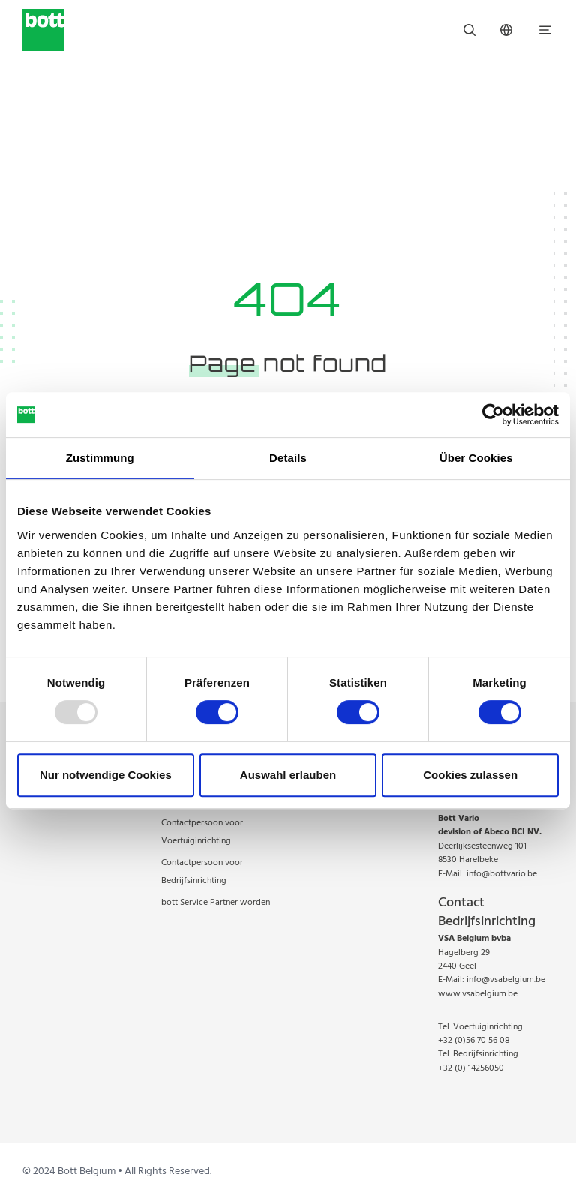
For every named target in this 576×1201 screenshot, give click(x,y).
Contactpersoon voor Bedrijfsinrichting (202, 871)
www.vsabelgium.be (478, 994)
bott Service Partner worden (215, 902)
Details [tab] (288, 457)
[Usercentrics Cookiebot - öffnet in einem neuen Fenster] (493, 414)
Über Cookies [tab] (476, 457)
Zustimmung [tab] (100, 457)
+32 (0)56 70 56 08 (473, 1040)
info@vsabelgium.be (505, 980)
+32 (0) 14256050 (471, 1068)
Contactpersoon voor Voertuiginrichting (202, 832)
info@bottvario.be (501, 874)
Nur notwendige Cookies (106, 774)
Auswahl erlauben (288, 774)
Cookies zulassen (470, 774)
